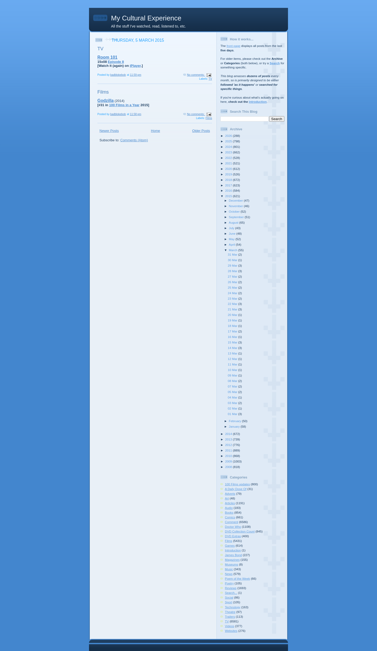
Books (229, 512)
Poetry (229, 583)
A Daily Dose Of (236, 489)
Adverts (230, 493)
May (232, 239)
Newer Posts (109, 131)
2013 (229, 439)
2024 (229, 146)
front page (233, 45)
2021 (229, 163)
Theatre (230, 612)
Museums (231, 564)
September (237, 217)
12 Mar (233, 359)
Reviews (230, 588)
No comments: (196, 74)
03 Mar (233, 403)
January (235, 426)
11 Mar (233, 364)
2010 (229, 456)
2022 (229, 157)
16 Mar (233, 336)
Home (155, 131)
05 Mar (233, 392)
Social (229, 597)
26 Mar (233, 282)
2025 (229, 141)
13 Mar (233, 353)
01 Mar (233, 414)
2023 (229, 152)
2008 (229, 467)
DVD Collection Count (240, 531)
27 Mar (233, 276)
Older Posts (201, 131)
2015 (229, 196)
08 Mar (233, 381)
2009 (229, 461)
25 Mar (233, 287)
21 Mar (233, 309)
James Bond (233, 555)
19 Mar (233, 320)
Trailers (230, 616)
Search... (231, 592)
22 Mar (233, 303)
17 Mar (233, 331)
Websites (231, 630)
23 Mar (233, 298)
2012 (229, 444)
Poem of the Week (237, 578)
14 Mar (233, 347)
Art (227, 498)
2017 (229, 185)
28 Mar (233, 271)
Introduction (233, 550)
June (232, 233)
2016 (229, 190)
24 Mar (233, 293)
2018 (229, 179)
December (236, 200)
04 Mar (233, 397)
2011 (229, 450)
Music (229, 569)
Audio (229, 507)
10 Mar (233, 370)
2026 (229, 135)
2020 (229, 168)
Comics (230, 517)
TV (100, 48)
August (234, 222)
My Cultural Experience (146, 18)
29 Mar (233, 265)
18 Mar (233, 325)
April (232, 244)
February (235, 421)
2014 (229, 433)
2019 (229, 174)
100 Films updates (237, 484)
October (235, 211)
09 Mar (233, 375)
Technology (232, 607)
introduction (258, 101)
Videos (229, 626)
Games (230, 545)
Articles (230, 503)
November (236, 206)
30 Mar (233, 260)
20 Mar (233, 314)
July (232, 228)
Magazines (232, 559)
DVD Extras (233, 536)
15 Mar (233, 342)
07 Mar (233, 386)
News (228, 573)
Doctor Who (233, 526)
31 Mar (233, 254)
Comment (231, 522)
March (233, 250)
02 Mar (233, 408)
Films (103, 92)
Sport (228, 602)
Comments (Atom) (134, 140)
